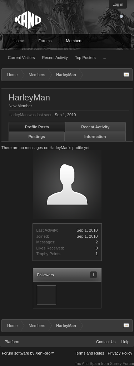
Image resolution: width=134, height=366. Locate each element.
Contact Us (105, 342)
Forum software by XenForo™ (28, 353)
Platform (12, 342)
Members (74, 41)
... (104, 57)
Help (125, 342)
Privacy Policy (120, 353)
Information (95, 136)
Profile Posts (37, 127)
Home (19, 41)
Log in (118, 4)
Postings (37, 136)
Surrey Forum (122, 363)
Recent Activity (55, 57)
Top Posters (85, 57)
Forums (44, 41)
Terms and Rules (89, 353)
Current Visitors (21, 57)
